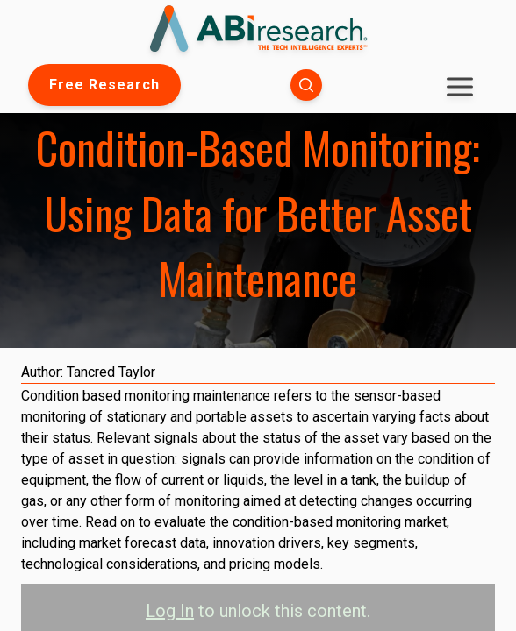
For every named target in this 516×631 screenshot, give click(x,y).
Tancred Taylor (111, 372)
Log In (170, 610)
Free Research (104, 84)
